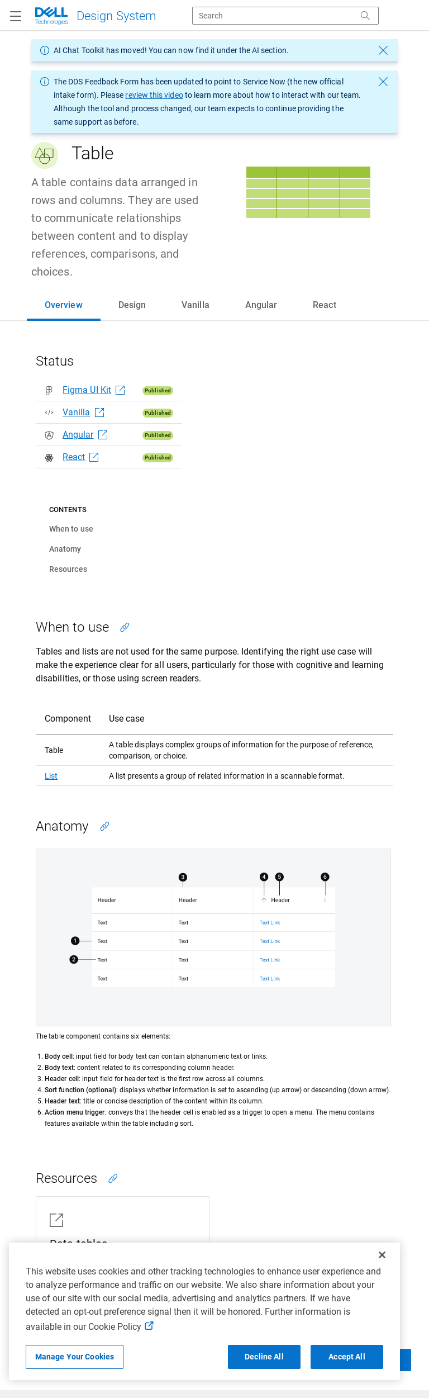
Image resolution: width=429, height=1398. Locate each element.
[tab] (64, 305)
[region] (204, 1311)
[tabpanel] (214, 855)
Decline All (264, 1356)
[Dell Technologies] (95, 16)
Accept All (346, 1356)
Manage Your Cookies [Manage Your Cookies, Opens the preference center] (75, 1356)
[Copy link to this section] (125, 627)
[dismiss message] (383, 50)
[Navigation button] (15, 17)
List (51, 775)
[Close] (382, 1255)
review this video (154, 95)
